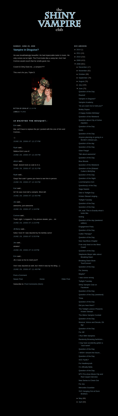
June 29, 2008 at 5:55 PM (26, 236)
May (80, 398)
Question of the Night (87, 178)
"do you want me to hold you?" (91, 106)
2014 (78, 50)
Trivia (81, 298)
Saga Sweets (84, 189)
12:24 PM (32, 108)
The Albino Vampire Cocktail (90, 315)
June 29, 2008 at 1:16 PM (26, 209)
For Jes (82, 384)
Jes (14, 202)
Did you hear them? (86, 305)
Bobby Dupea (84, 109)
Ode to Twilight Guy (86, 193)
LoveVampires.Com (86, 182)
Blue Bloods (83, 161)
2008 (78, 64)
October (82, 74)
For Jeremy (83, 270)
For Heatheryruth (85, 363)
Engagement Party (86, 227)
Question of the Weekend (89, 117)
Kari (15, 188)
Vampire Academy (86, 102)
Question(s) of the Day (88, 185)
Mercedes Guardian (86, 388)
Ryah (15, 148)
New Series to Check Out (89, 380)
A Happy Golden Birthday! (89, 113)
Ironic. (81, 130)
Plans (23, 112)
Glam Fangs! (84, 151)
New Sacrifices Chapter (88, 241)
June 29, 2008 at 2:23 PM (26, 223)
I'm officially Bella (85, 367)
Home (42, 279)
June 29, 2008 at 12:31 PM (26, 168)
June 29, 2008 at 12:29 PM (26, 155)
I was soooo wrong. (86, 278)
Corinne (16, 215)
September (83, 78)
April (80, 402)
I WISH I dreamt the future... (90, 353)
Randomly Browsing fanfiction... (91, 339)
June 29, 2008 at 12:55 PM (26, 196)
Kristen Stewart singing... (89, 196)
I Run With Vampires (87, 336)
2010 (78, 57)
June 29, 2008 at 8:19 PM (26, 250)
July (80, 85)
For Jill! (81, 332)
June (80, 88)
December (83, 67)
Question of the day (86, 143)
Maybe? (82, 274)
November (83, 71)
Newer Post (18, 279)
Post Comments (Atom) (33, 284)
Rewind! (82, 95)
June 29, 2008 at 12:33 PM (26, 182)
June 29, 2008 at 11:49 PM (26, 269)
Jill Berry (16, 229)
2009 (78, 60)
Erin (15, 125)
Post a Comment (20, 275)
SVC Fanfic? (84, 360)
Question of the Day (87, 92)
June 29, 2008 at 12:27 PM (26, 141)
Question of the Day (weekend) (91, 295)
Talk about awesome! (87, 154)
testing (81, 217)
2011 (78, 53)
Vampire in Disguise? (26, 49)
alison (15, 161)
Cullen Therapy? (85, 234)
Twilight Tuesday (85, 200)
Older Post (66, 279)
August (81, 81)
